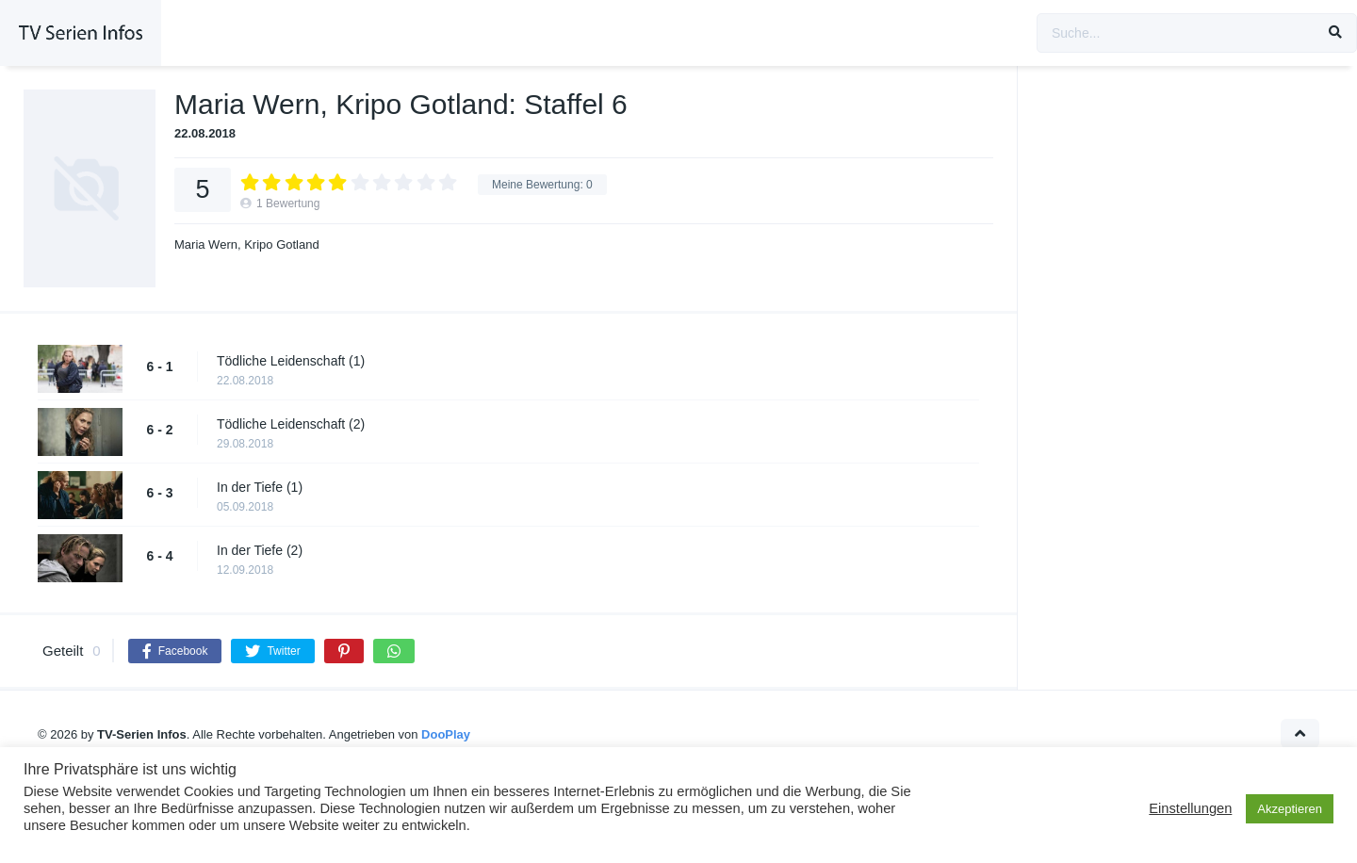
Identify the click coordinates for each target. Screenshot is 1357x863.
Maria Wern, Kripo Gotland (246, 244)
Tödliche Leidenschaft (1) (291, 360)
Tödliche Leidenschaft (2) (291, 424)
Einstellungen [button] (1190, 808)
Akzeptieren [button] (1289, 809)
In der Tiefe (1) (259, 487)
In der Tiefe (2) (259, 550)
